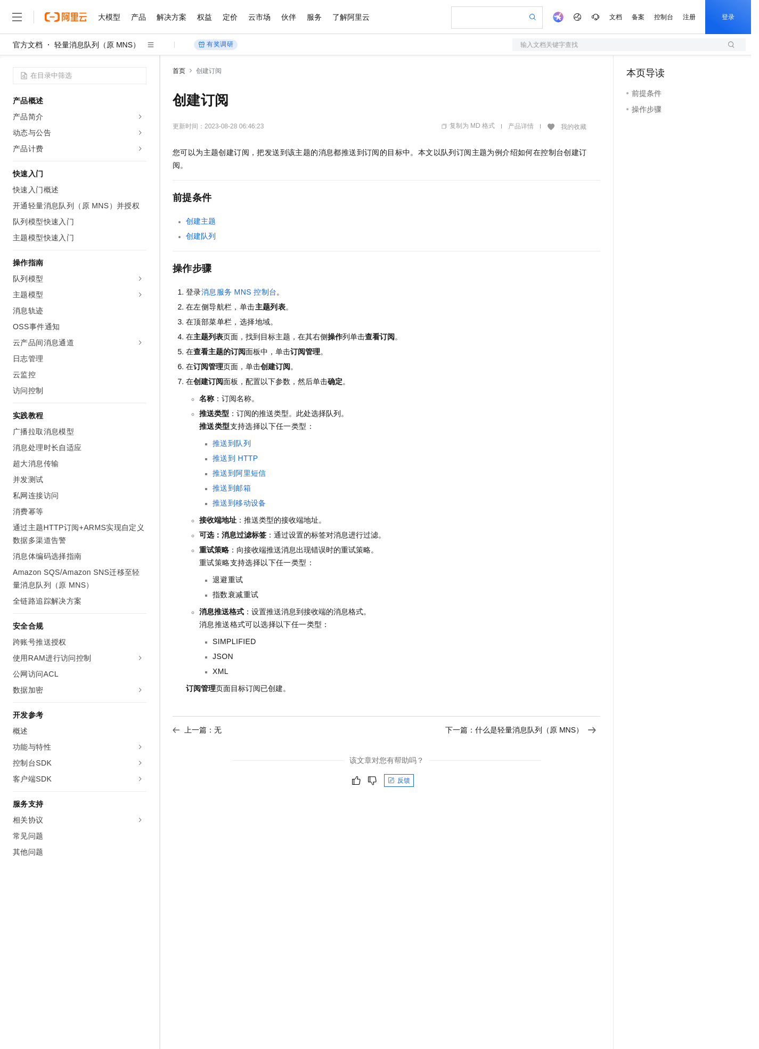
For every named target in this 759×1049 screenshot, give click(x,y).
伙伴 (288, 17)
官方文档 (28, 44)
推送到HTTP (235, 458)
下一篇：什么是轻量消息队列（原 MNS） (520, 730)
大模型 (109, 17)
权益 (204, 17)
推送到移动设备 (239, 503)
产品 (138, 17)
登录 (728, 17)
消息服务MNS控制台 (239, 292)
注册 (689, 17)
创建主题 (201, 221)
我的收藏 (573, 127)
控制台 (663, 17)
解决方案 (171, 17)
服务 (314, 17)
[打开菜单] (17, 17)
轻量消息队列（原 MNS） (97, 44)
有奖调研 (215, 44)
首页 (179, 71)
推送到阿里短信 (239, 473)
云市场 (259, 17)
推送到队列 (232, 443)
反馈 (399, 780)
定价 (230, 17)
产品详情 (521, 126)
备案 (638, 17)
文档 (615, 17)
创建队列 (201, 236)
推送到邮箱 (232, 488)
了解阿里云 (351, 17)
